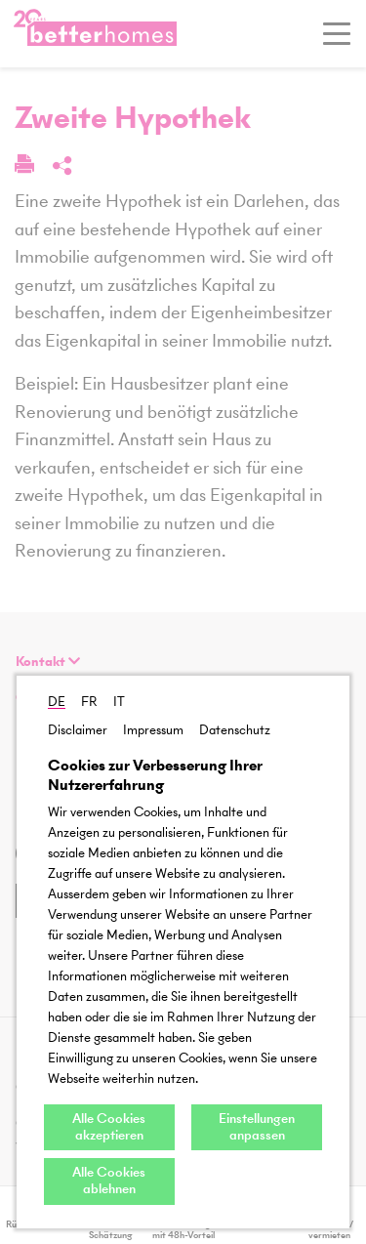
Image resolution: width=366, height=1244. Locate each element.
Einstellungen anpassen (257, 1126)
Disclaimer (77, 730)
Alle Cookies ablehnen (108, 1180)
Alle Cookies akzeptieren (108, 1126)
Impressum (153, 730)
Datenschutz (234, 730)
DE (56, 701)
